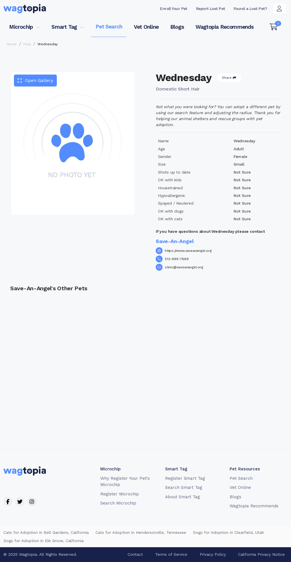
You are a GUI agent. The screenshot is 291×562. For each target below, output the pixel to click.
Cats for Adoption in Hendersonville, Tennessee (140, 532)
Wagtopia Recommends (225, 27)
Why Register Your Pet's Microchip (125, 481)
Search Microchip (118, 503)
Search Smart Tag (183, 487)
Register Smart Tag (185, 478)
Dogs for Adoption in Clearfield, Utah (228, 532)
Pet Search (108, 26)
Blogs (177, 27)
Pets (27, 44)
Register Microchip (119, 494)
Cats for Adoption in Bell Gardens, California (46, 532)
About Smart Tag (182, 496)
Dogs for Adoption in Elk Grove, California (43, 540)
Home (12, 44)
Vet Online (146, 27)
